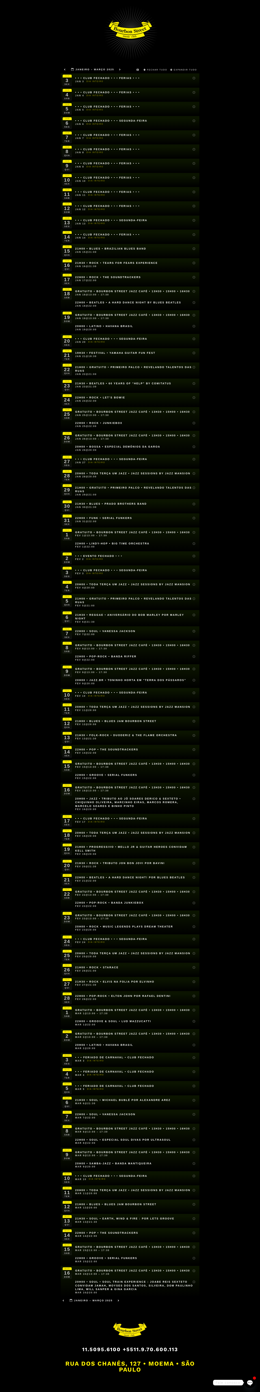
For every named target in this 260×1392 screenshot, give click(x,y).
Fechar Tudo (156, 70)
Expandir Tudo (184, 70)
